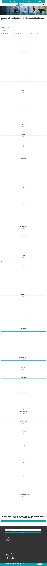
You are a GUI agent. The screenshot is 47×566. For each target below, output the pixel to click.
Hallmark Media (23, 202)
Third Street (23, 431)
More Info (23, 48)
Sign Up (23, 532)
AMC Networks (23, 65)
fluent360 (23, 173)
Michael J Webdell (23, 269)
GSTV (23, 187)
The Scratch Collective (23, 411)
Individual (10, 27)
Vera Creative (23, 460)
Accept (36, 564)
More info (20, 564)
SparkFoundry (23, 367)
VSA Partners (23, 479)
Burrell (23, 109)
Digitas (23, 148)
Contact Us (8, 536)
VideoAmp (23, 470)
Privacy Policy (8, 539)
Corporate (3, 27)
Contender (23, 134)
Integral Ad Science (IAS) (23, 226)
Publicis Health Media (23, 318)
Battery (23, 90)
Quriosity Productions (23, 343)
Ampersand (23, 75)
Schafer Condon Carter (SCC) (23, 357)
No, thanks (40, 564)
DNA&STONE (23, 158)
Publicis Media (23, 328)
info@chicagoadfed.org (12, 558)
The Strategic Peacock (23, 421)
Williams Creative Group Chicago (23, 494)
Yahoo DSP (23, 508)
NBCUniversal (23, 294)
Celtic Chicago (23, 124)
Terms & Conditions (9, 540)
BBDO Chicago (23, 100)
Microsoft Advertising (23, 279)
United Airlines (23, 445)
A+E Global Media (23, 46)
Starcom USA (23, 387)
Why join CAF (23, 521)
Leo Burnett (23, 255)
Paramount (23, 308)
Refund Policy (8, 537)
